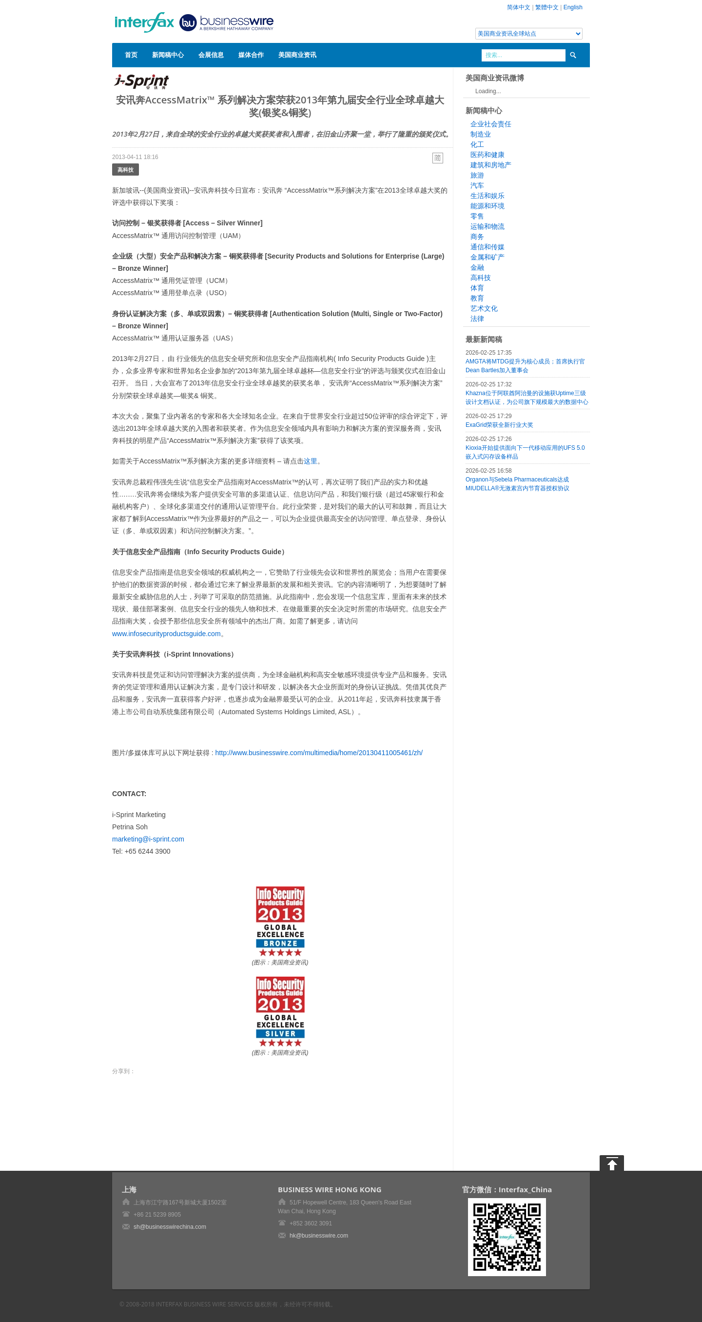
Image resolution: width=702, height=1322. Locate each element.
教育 (477, 298)
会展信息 (211, 54)
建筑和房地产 (490, 165)
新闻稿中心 (168, 54)
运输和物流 (487, 226)
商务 (477, 236)
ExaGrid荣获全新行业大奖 (499, 424)
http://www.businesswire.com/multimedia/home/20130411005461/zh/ (319, 753)
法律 (477, 318)
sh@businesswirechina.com (170, 1226)
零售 (477, 216)
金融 (477, 267)
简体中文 (518, 7)
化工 (477, 144)
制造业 (480, 134)
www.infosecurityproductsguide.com (166, 634)
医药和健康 (487, 155)
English (573, 7)
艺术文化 (484, 308)
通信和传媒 (487, 247)
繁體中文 (547, 7)
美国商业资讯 (297, 54)
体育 (477, 288)
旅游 (477, 175)
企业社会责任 (490, 124)
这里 (310, 461)
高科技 (125, 169)
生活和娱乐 (487, 196)
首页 (131, 54)
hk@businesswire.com (319, 1235)
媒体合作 (251, 54)
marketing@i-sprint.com (148, 839)
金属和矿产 (487, 257)
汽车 (477, 185)
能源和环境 (487, 206)
